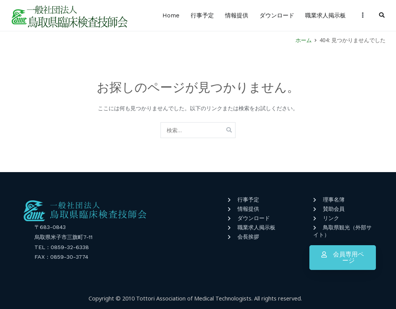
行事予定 (202, 15)
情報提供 (236, 15)
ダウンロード (276, 15)
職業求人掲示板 (325, 15)
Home (170, 15)
